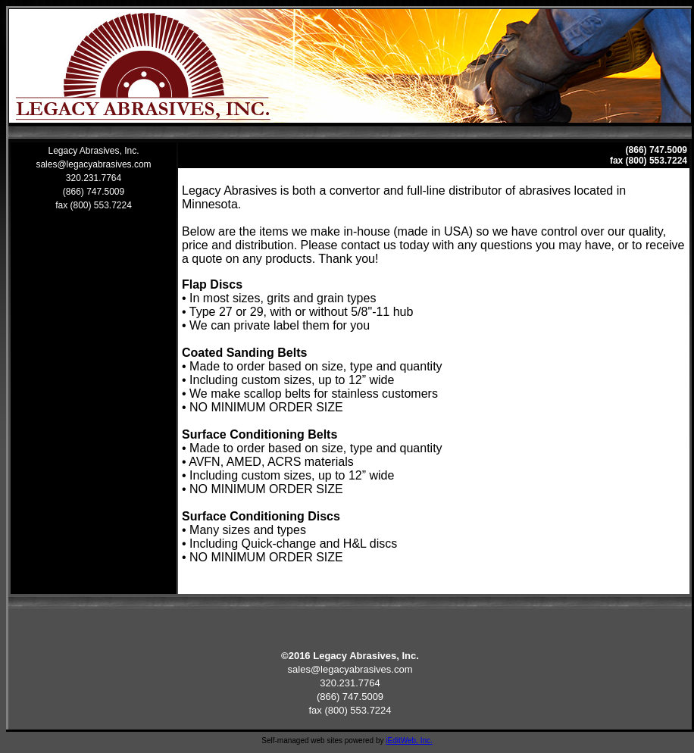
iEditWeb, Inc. (409, 740)
